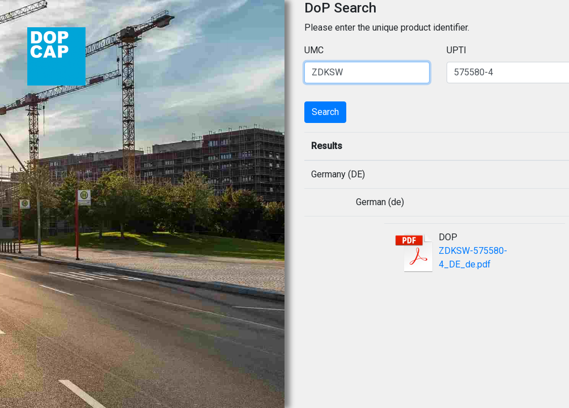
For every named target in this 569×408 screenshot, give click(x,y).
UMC (314, 50)
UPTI (456, 50)
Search (325, 112)
